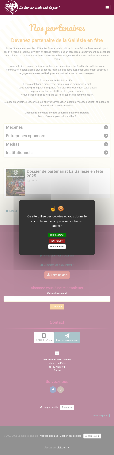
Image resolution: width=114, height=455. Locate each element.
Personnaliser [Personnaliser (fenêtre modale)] (57, 246)
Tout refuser (57, 240)
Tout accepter (57, 234)
